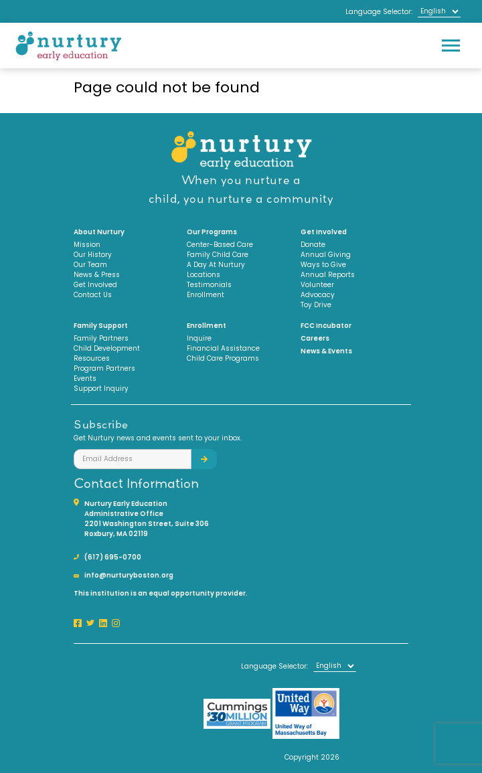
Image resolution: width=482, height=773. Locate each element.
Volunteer (317, 285)
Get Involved (95, 285)
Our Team (90, 265)
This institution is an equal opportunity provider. (161, 593)
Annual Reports (328, 275)
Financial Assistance (223, 348)
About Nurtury (99, 232)
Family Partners (101, 338)
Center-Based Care (220, 245)
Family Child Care (217, 255)
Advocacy (318, 295)
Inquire (199, 338)
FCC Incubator (326, 326)
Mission (87, 245)
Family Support (101, 326)
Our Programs (212, 232)
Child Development (107, 348)
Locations (203, 275)
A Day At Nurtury (216, 265)
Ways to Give (323, 265)
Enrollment (205, 295)
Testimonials (209, 285)
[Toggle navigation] (450, 45)
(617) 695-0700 (112, 557)
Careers (315, 338)
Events (85, 378)
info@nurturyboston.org (128, 575)
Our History (93, 255)
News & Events (326, 351)
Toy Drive (316, 305)
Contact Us (93, 295)
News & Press (97, 275)
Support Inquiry (101, 388)
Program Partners (104, 368)
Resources (92, 358)
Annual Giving (326, 255)
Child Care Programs (223, 358)
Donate (313, 245)
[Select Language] (439, 11)
